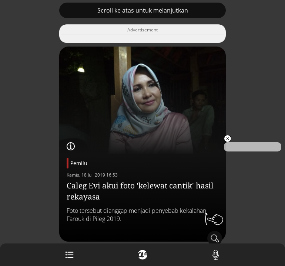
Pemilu (78, 163)
